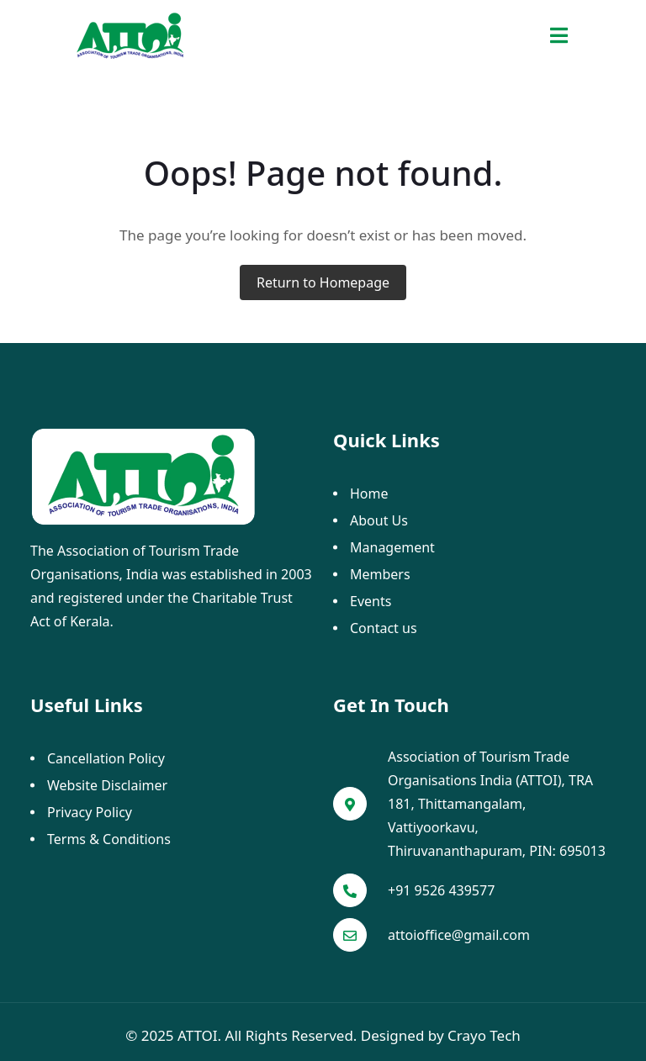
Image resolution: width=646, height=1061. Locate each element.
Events (370, 601)
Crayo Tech (484, 1035)
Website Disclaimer (107, 785)
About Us (379, 520)
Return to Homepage (323, 282)
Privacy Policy (89, 812)
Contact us (383, 628)
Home (369, 493)
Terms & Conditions (109, 839)
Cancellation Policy (106, 758)
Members (380, 574)
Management (392, 547)
